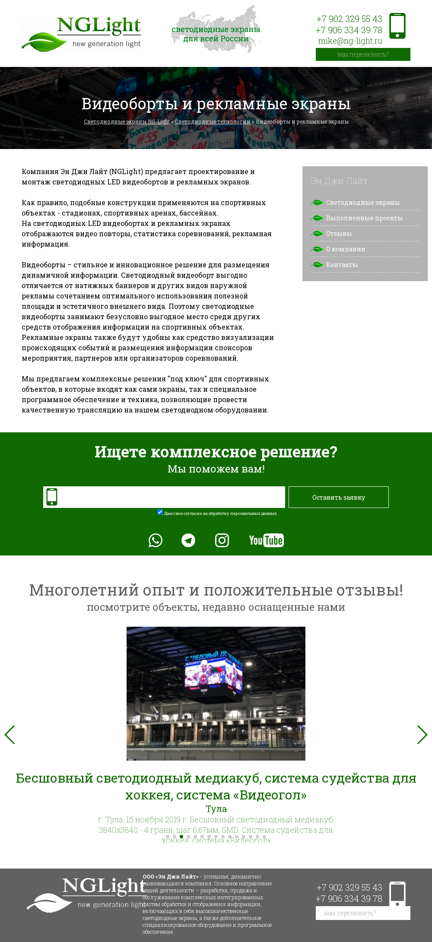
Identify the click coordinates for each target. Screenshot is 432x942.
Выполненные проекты (364, 218)
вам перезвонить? (363, 54)
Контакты (342, 264)
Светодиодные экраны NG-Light (127, 121)
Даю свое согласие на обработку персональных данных (220, 513)
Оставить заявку (338, 497)
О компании (345, 249)
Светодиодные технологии (213, 121)
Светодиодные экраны (363, 202)
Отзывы (339, 233)
